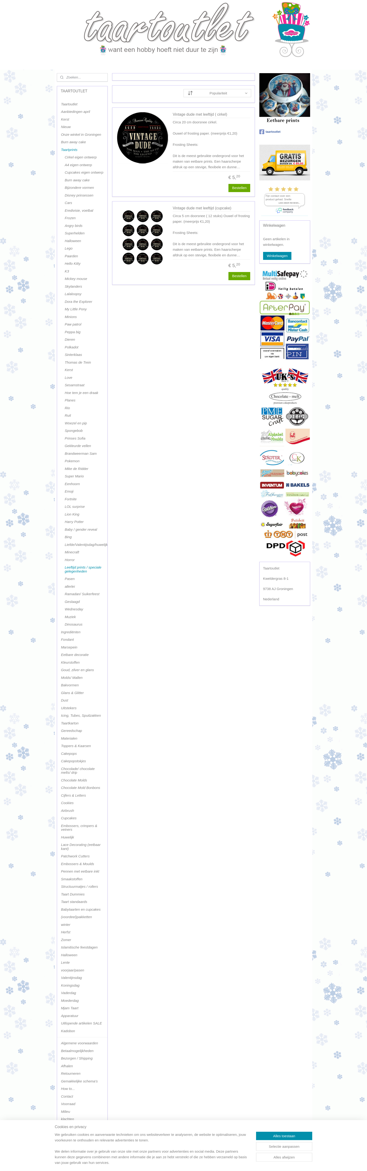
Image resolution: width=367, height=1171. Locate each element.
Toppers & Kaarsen (76, 746)
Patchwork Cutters (75, 856)
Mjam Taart (69, 1008)
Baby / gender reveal (81, 529)
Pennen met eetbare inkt (80, 871)
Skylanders (73, 286)
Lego (68, 248)
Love (68, 378)
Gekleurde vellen (78, 446)
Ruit (68, 415)
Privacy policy (71, 1127)
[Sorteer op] (217, 93)
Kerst (65, 119)
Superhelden (74, 233)
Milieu (65, 1112)
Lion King (72, 514)
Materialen (69, 738)
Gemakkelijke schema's (79, 1081)
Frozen (70, 218)
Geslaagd (72, 602)
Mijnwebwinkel (230, 1162)
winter (65, 925)
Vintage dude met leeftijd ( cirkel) (200, 114)
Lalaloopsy (73, 294)
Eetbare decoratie (74, 655)
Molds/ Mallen (72, 678)
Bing (68, 537)
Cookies (67, 803)
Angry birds (73, 226)
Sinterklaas (73, 355)
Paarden (71, 256)
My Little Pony (76, 309)
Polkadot (71, 347)
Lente (65, 962)
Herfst (65, 932)
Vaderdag (68, 993)
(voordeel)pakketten (76, 917)
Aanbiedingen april (75, 112)
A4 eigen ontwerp (78, 165)
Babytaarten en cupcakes (80, 909)
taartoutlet (270, 132)
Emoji (69, 491)
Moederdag (70, 1001)
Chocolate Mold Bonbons (80, 788)
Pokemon (72, 461)
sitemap (170, 1162)
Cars (68, 203)
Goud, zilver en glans (77, 670)
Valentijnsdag (71, 978)
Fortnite (71, 499)
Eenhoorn (72, 484)
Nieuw (66, 127)
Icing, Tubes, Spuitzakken (81, 715)
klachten (67, 1119)
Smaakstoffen (71, 879)
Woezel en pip (76, 423)
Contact (67, 1096)
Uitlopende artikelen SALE (81, 1023)
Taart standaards (74, 902)
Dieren (70, 339)
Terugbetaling (71, 1134)
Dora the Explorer (78, 302)
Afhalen (67, 1066)
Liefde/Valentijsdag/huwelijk (86, 545)
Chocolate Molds (74, 780)
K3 (67, 271)
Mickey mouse (76, 279)
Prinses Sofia (75, 438)
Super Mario (74, 476)
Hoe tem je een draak (81, 393)
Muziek (70, 617)
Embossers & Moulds (77, 864)
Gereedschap (71, 731)
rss (178, 1162)
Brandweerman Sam (81, 453)
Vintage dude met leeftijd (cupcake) (202, 208)
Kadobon (68, 1031)
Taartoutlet (69, 104)
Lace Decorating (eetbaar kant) (80, 847)
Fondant (67, 639)
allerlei (70, 586)
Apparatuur (69, 1016)
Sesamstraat (74, 385)
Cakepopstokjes (73, 761)
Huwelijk (67, 837)
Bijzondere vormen (79, 188)
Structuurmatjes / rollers (79, 886)
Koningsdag (70, 985)
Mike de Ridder (76, 469)
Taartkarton (69, 723)
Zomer (66, 940)
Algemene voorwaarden (79, 1043)
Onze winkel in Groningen (81, 134)
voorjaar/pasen (72, 970)
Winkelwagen (277, 256)
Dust (64, 700)
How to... (68, 1089)
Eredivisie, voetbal (79, 210)
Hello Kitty (73, 263)
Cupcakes (69, 818)
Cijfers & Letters (73, 795)
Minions (71, 317)
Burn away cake (73, 142)
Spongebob (74, 431)
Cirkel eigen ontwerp (81, 157)
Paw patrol (73, 324)
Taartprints (69, 150)
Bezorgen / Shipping (76, 1058)
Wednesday (74, 609)
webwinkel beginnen (194, 1162)
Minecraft (72, 552)
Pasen (70, 579)
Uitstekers (69, 708)
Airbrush (67, 811)
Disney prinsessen (79, 195)
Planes (70, 400)
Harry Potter (74, 522)
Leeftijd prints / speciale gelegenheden (83, 569)
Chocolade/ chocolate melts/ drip (78, 771)
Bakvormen (70, 685)
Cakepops (69, 754)
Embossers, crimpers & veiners (79, 828)
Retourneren (70, 1073)
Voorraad (68, 1104)
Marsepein (69, 647)
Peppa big (73, 332)
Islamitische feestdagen (79, 947)
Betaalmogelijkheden (77, 1051)
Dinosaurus (73, 624)
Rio (67, 408)
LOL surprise (75, 507)
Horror (70, 560)
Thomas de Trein (78, 362)
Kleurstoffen (70, 662)
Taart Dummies (72, 894)
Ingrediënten (70, 632)
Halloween (73, 241)
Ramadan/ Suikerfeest (82, 594)
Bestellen (239, 188)
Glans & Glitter (72, 693)
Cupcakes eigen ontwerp (84, 172)
